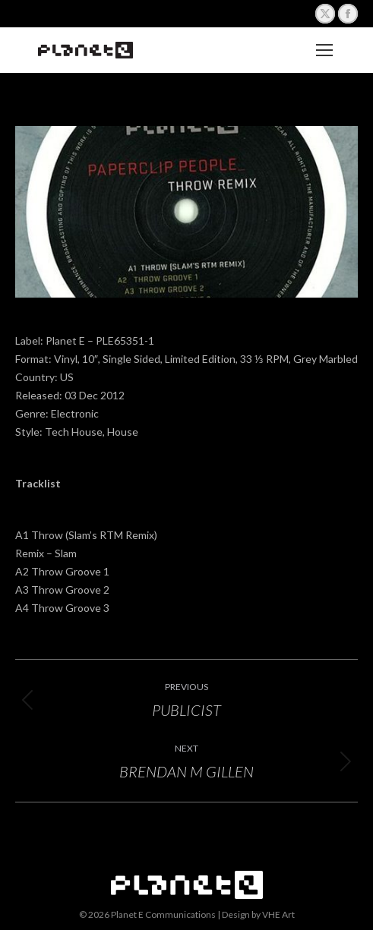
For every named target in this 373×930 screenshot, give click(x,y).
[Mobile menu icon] (324, 50)
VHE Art (278, 914)
